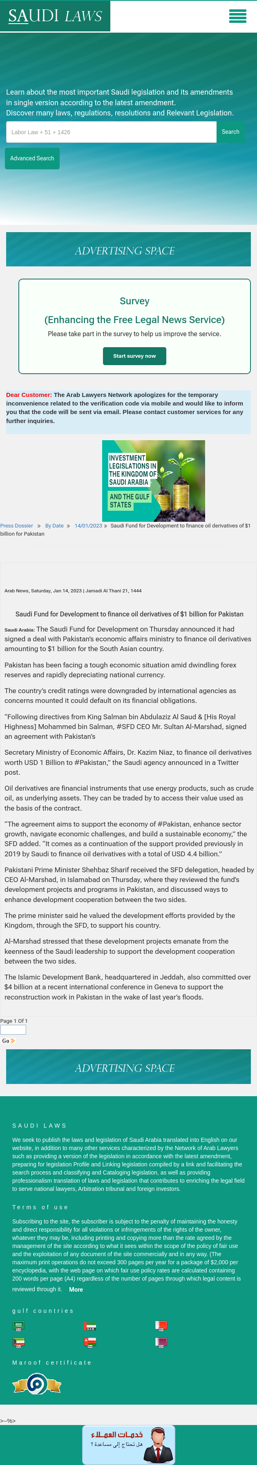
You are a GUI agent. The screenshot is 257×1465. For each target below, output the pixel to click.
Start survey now (134, 356)
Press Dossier (16, 526)
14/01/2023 (89, 526)
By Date (54, 526)
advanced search (32, 158)
